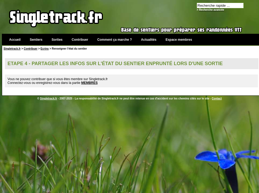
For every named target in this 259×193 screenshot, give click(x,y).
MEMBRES (89, 83)
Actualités (148, 40)
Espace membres (179, 40)
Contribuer (80, 40)
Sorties (57, 40)
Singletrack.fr (12, 48)
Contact (217, 98)
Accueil (15, 40)
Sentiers (36, 40)
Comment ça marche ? (114, 40)
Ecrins (45, 48)
